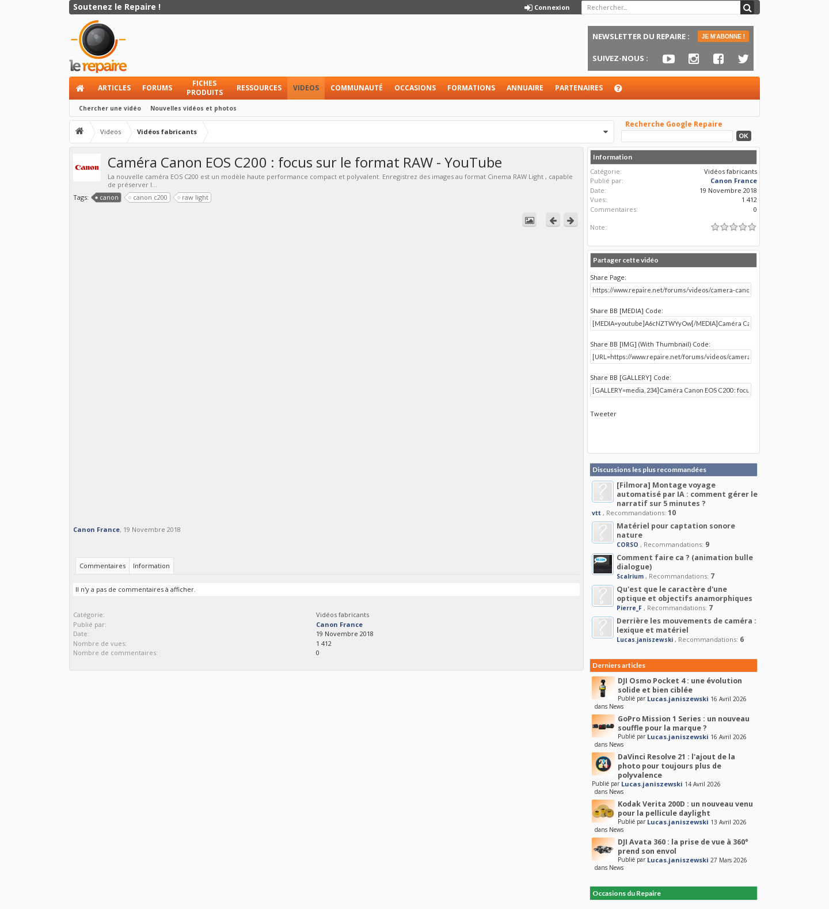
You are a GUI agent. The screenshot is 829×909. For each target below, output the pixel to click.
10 (672, 513)
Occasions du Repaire (626, 893)
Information (151, 565)
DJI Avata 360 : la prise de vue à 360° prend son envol (683, 846)
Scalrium (630, 576)
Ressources (259, 88)
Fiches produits (205, 87)
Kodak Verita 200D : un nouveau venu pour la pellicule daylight (685, 808)
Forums (157, 88)
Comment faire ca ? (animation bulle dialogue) (685, 562)
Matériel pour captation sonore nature (676, 530)
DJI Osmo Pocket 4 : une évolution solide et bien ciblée (680, 685)
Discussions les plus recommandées (649, 469)
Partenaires (579, 88)
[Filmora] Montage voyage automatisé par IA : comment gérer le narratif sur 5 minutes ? (687, 494)
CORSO (627, 545)
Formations (471, 88)
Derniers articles (618, 665)
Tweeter (603, 413)
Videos (306, 88)
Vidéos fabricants (342, 614)
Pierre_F (629, 608)
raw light (193, 197)
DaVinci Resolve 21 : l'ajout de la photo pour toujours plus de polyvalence (676, 766)
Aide (623, 91)
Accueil (80, 88)
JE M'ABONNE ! (723, 36)
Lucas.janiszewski (645, 640)
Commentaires (102, 565)
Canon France (96, 529)
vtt (596, 513)
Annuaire (525, 88)
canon (107, 197)
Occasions (415, 88)
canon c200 (148, 197)
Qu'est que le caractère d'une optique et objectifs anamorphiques (684, 593)
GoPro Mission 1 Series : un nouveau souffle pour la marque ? (684, 723)
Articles (114, 88)
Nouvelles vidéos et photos (193, 108)
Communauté (356, 88)
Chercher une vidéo (110, 108)
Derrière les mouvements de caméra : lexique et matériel (686, 625)
